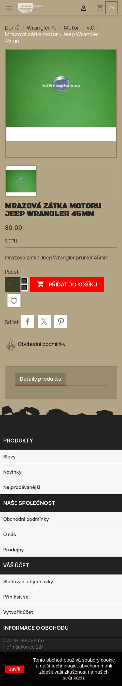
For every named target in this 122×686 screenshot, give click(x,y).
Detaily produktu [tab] (40, 379)
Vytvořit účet (18, 612)
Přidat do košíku (67, 284)
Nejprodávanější (21, 487)
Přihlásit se (16, 597)
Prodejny (13, 550)
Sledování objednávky (28, 581)
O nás (9, 534)
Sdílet (27, 321)
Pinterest (60, 321)
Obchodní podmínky (26, 519)
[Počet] (12, 284)
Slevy (9, 457)
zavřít (14, 669)
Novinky (12, 472)
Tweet (44, 321)
